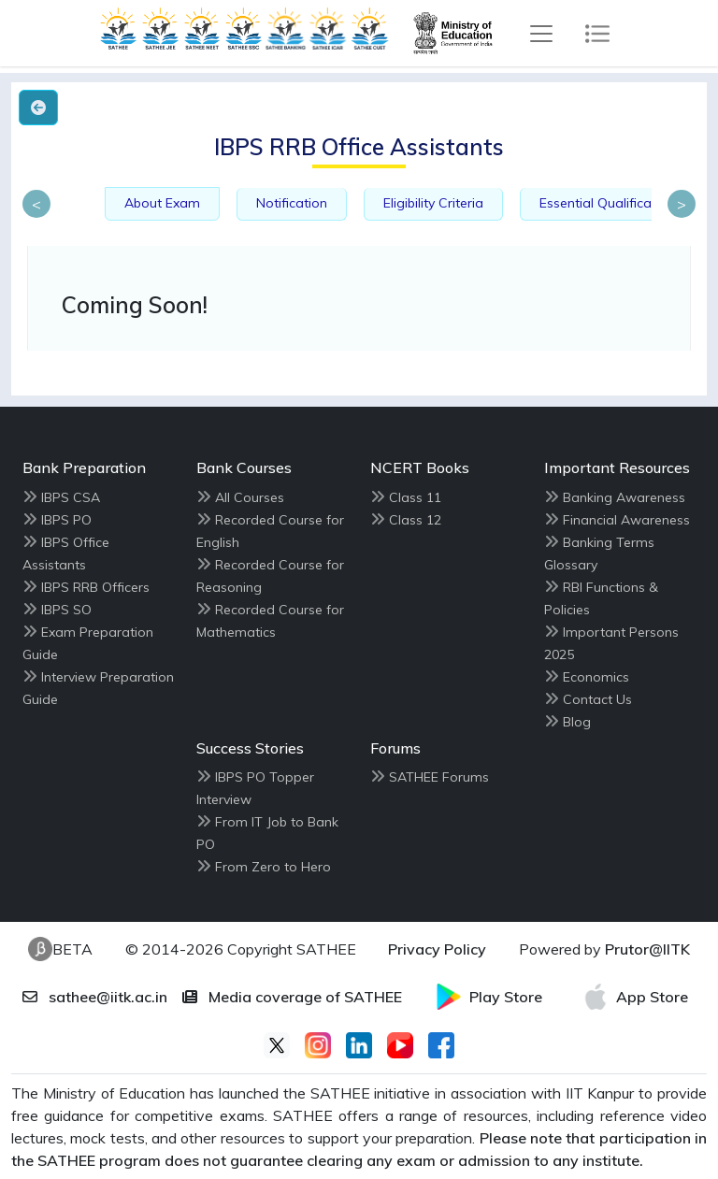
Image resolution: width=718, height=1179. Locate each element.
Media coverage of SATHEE (292, 996)
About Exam (162, 202)
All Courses (249, 497)
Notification (291, 202)
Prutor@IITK (647, 949)
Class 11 (415, 497)
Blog (577, 721)
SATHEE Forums (439, 777)
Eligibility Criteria (433, 202)
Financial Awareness (626, 519)
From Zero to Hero (273, 866)
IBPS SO (66, 609)
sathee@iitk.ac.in (94, 996)
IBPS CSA (70, 497)
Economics (596, 677)
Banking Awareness (624, 497)
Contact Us (597, 699)
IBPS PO (66, 519)
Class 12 (415, 519)
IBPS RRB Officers (95, 587)
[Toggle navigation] (541, 33)
